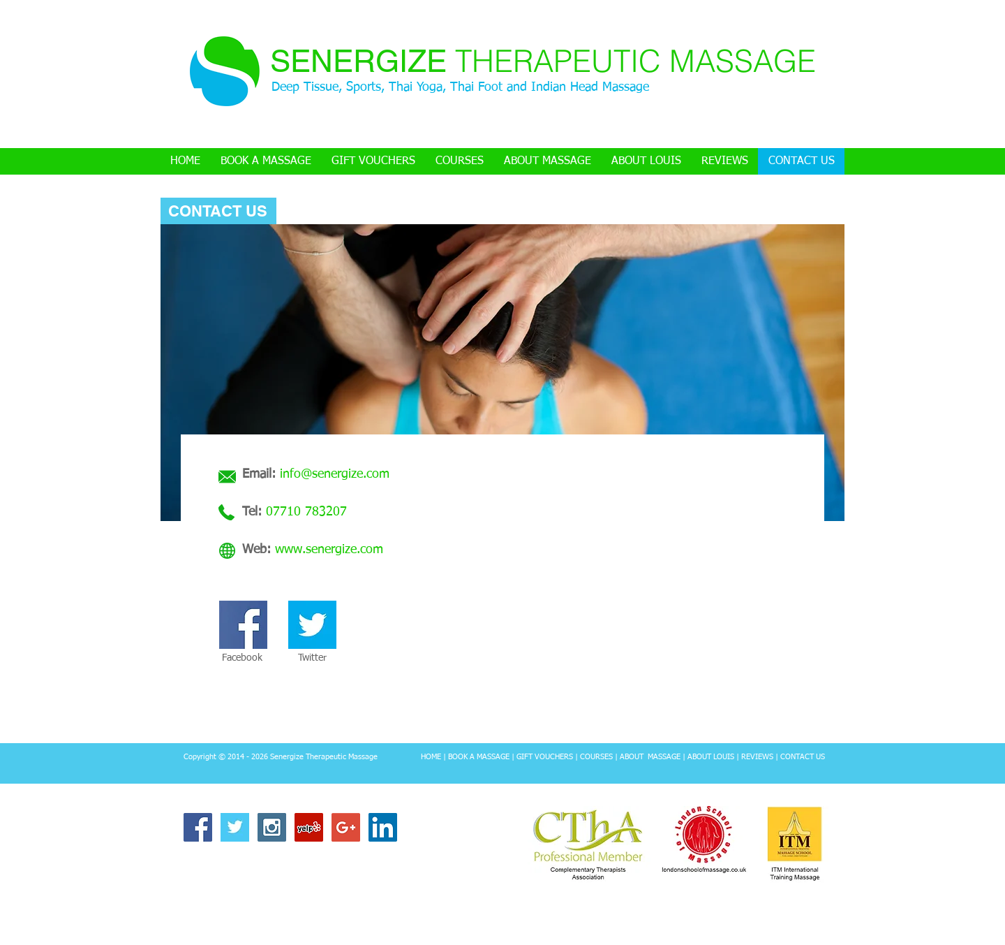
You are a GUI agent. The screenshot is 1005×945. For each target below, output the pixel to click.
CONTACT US (802, 757)
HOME (431, 757)
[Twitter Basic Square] (235, 827)
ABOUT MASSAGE (650, 757)
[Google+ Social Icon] (346, 827)
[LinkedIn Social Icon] (382, 827)
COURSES (596, 757)
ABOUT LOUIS (710, 757)
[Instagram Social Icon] (272, 827)
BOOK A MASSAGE (477, 757)
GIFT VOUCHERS (544, 757)
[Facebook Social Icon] (198, 827)
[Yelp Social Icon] (309, 827)
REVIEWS (757, 757)
